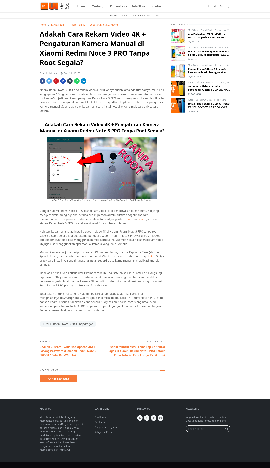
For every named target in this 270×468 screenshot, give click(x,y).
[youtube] (140, 418)
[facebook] (208, 6)
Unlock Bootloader (141, 15)
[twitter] (153, 418)
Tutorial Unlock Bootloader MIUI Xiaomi (206, 82)
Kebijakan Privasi (104, 432)
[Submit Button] (226, 429)
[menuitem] (81, 6)
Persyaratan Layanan (106, 427)
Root (124, 15)
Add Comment (58, 378)
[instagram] (214, 6)
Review (113, 15)
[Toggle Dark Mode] (221, 6)
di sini (127, 219)
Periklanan (101, 417)
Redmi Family (207, 30)
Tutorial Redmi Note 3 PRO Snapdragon (68, 324)
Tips (158, 15)
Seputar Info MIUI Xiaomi (226, 30)
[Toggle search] (227, 6)
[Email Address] (204, 429)
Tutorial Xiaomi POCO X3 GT (225, 99)
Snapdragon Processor (225, 47)
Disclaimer (100, 422)
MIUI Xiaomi (194, 30)
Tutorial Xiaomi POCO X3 (199, 99)
